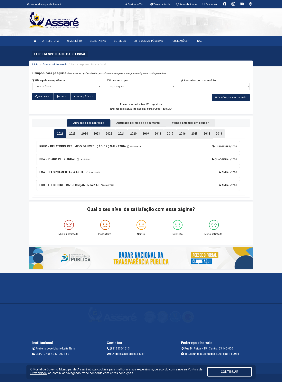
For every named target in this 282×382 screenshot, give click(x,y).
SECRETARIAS (99, 40)
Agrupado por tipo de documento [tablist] (138, 122)
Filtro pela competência (48, 80)
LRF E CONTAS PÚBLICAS (149, 40)
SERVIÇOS (121, 40)
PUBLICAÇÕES (180, 40)
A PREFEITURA (51, 40)
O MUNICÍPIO (75, 40)
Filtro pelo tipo (117, 80)
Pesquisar (42, 96)
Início (35, 64)
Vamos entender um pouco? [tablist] (194, 122)
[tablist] (60, 133)
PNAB (199, 40)
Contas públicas (83, 96)
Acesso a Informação (55, 64)
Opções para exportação (231, 97)
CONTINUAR (229, 372)
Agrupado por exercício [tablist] (84, 122)
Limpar (62, 96)
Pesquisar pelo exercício (198, 80)
